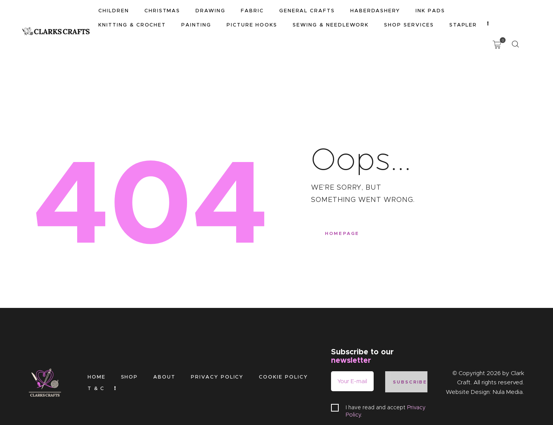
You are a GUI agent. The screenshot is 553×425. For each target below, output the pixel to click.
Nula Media (508, 359)
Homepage (343, 203)
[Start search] (515, 12)
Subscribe (410, 349)
